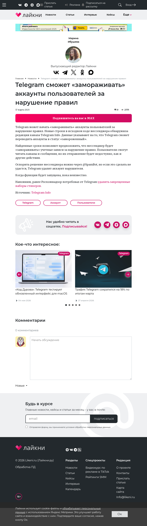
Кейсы (111, 14)
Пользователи (86, 202)
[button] (66, 322)
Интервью (90, 14)
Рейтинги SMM (96, 494)
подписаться (104, 436)
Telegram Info (41, 192)
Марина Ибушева (73, 40)
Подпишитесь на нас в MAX (73, 118)
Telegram (28, 202)
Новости (50, 14)
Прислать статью (123, 497)
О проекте (123, 485)
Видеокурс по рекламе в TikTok (97, 487)
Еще (127, 14)
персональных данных (98, 444)
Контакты (122, 490)
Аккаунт (55, 202)
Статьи (70, 14)
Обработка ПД (25, 484)
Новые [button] (20, 403)
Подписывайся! (74, 226)
